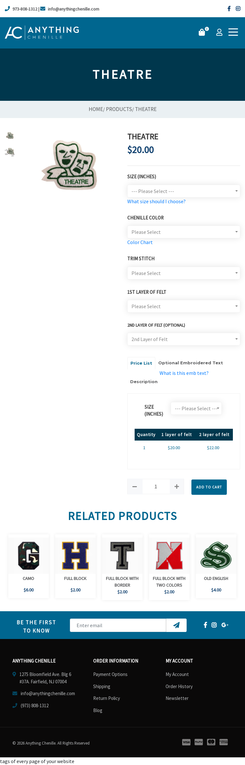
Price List (141, 363)
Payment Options (110, 674)
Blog (97, 710)
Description (144, 381)
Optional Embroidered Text (190, 362)
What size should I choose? (156, 201)
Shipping (101, 686)
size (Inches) (154, 410)
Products (119, 109)
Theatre (146, 109)
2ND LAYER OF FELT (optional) (156, 325)
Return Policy (106, 698)
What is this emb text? (184, 373)
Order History (179, 686)
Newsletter (177, 698)
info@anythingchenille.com (69, 9)
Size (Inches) (141, 177)
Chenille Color (145, 218)
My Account (177, 674)
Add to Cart (209, 487)
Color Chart (140, 242)
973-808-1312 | (22, 9)
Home (96, 109)
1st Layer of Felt (146, 292)
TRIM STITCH (140, 259)
